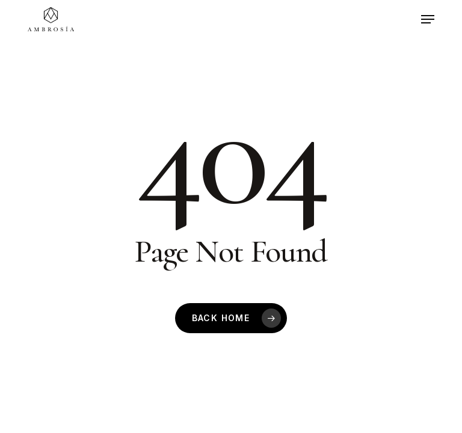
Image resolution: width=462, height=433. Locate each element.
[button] (427, 19)
